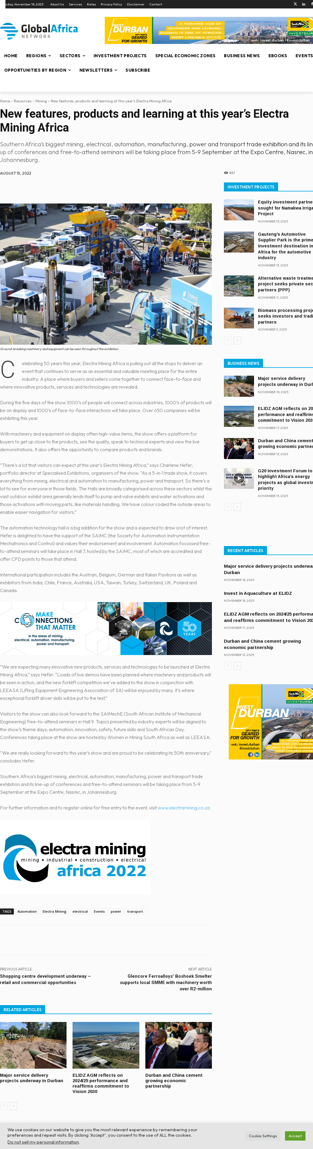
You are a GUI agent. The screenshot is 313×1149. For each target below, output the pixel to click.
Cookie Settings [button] (263, 1135)
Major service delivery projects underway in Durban (32, 1078)
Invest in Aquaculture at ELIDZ (258, 593)
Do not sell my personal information (43, 1142)
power (116, 911)
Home (5, 101)
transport (135, 911)
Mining (41, 101)
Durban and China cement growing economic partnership (174, 1080)
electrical (80, 911)
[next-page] (13, 1105)
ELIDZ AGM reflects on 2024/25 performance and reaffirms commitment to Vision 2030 (101, 1083)
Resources (23, 101)
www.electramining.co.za (184, 808)
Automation (27, 911)
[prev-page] (4, 1105)
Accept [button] (295, 1135)
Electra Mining (55, 911)
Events (99, 911)
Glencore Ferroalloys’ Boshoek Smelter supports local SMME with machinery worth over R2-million (166, 983)
